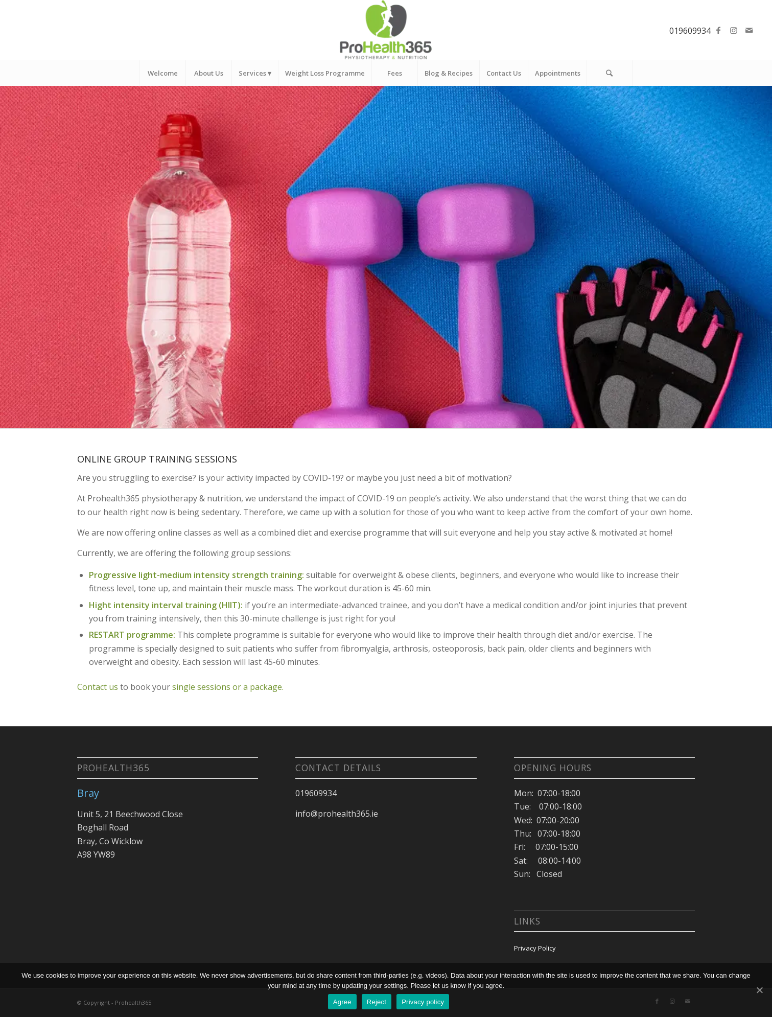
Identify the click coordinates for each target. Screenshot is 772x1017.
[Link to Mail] (749, 30)
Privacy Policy (535, 948)
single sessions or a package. (228, 686)
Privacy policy (423, 1002)
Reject (376, 1002)
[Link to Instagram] (733, 30)
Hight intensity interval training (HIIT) (165, 605)
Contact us (97, 686)
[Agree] (759, 990)
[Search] (610, 73)
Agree (342, 1002)
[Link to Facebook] (718, 30)
